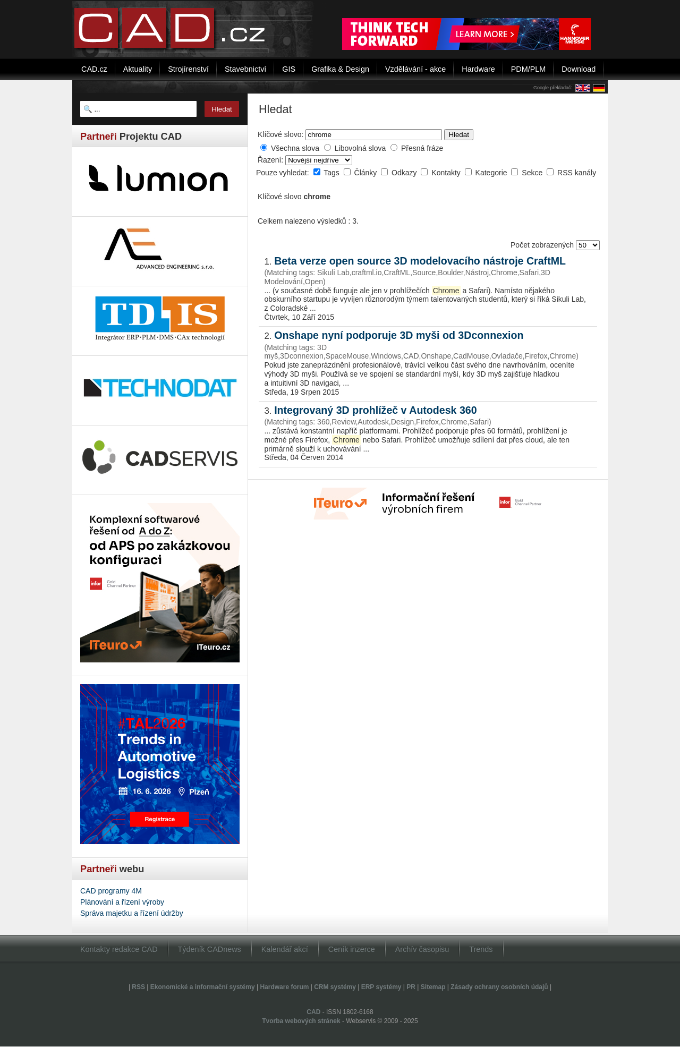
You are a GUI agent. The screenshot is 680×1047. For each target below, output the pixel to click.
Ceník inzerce (351, 949)
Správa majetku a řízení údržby (131, 913)
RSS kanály (576, 172)
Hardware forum (284, 987)
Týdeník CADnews (209, 949)
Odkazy (405, 172)
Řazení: (271, 160)
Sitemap (433, 987)
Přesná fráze (422, 148)
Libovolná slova (360, 148)
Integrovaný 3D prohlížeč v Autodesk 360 (375, 410)
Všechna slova (295, 148)
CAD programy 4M (111, 891)
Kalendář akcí (284, 949)
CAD (313, 1012)
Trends (480, 949)
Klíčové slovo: (280, 134)
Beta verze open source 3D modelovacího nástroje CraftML (420, 261)
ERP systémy (381, 987)
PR (410, 987)
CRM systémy (335, 987)
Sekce (533, 172)
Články (366, 172)
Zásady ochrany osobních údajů (499, 987)
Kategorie (492, 172)
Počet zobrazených (543, 245)
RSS (138, 987)
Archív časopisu (422, 949)
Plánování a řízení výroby (122, 902)
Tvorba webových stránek (301, 1021)
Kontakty (446, 172)
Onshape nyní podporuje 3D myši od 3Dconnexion (398, 335)
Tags (332, 172)
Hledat (458, 135)
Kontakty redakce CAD (119, 949)
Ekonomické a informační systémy (202, 987)
